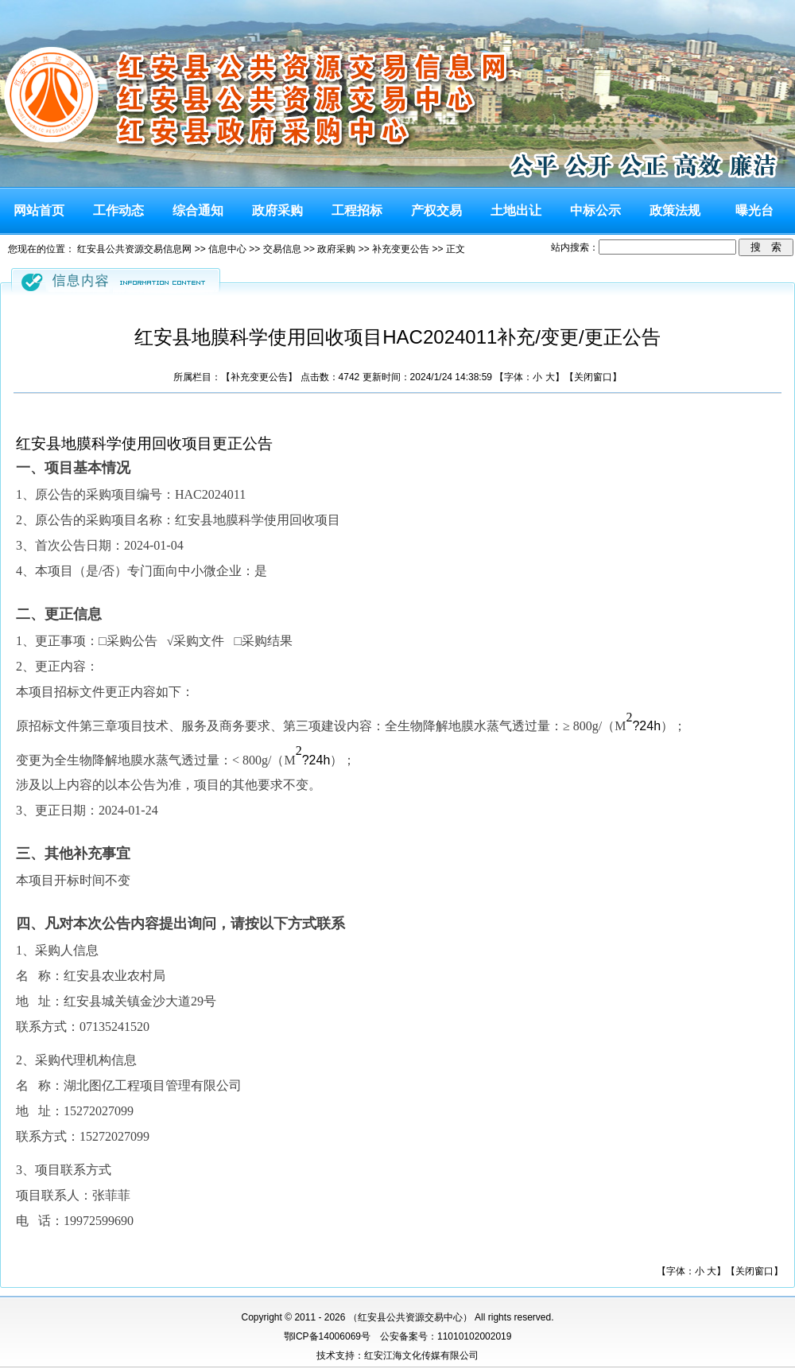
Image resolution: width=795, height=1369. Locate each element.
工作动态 (118, 210)
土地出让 (516, 210)
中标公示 (595, 210)
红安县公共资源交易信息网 (134, 249)
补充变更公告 (400, 249)
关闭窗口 (593, 377)
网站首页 (39, 210)
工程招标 (357, 210)
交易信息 (282, 249)
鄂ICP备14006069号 (327, 1336)
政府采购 (277, 210)
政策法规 (675, 210)
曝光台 (754, 210)
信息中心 (227, 249)
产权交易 (436, 210)
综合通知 (198, 210)
